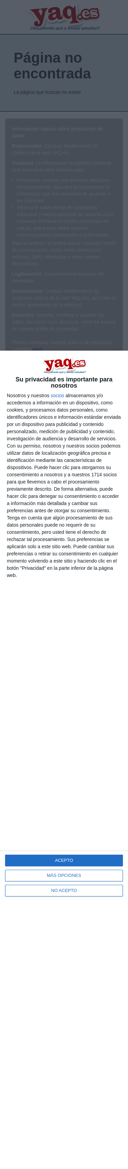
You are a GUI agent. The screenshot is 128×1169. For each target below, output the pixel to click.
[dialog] (64, 760)
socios (57, 395)
